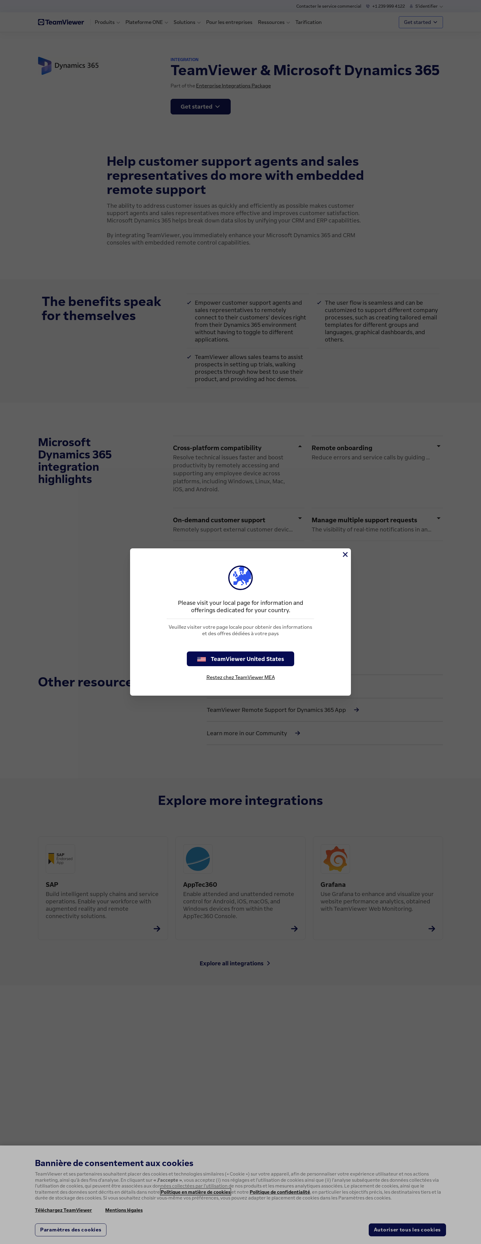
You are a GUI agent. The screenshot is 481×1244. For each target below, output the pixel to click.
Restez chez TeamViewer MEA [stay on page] (240, 677)
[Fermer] (345, 554)
